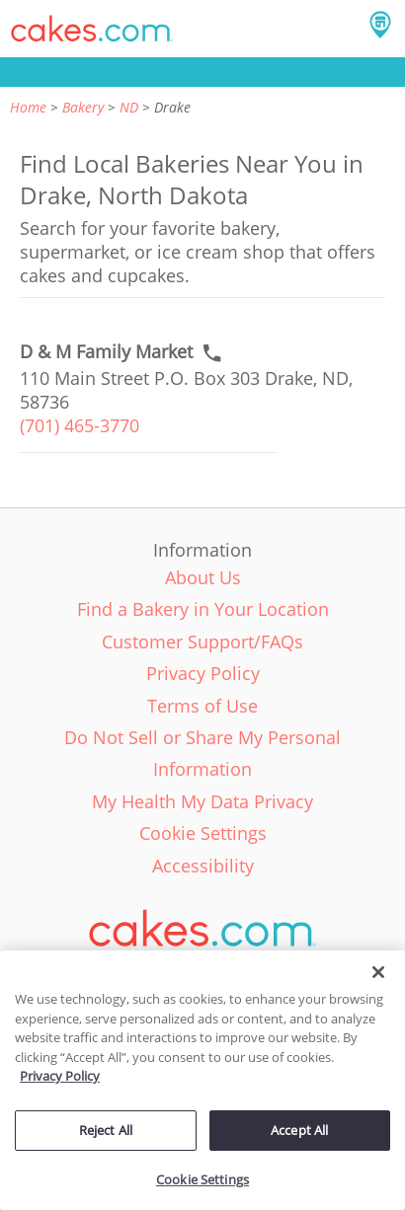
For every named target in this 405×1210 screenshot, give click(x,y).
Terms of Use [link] (202, 706)
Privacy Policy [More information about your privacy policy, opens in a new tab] (60, 1076)
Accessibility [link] (203, 865)
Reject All (105, 1130)
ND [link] (129, 107)
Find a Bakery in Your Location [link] (203, 609)
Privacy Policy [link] (203, 673)
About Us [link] (203, 577)
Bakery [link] (83, 107)
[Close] (378, 972)
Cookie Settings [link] (203, 833)
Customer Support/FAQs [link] (202, 641)
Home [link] (28, 107)
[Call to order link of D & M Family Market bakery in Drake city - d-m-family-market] (106, 352)
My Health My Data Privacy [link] (202, 801)
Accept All (299, 1130)
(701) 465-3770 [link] (79, 425)
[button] (92, 28)
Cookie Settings (202, 1179)
